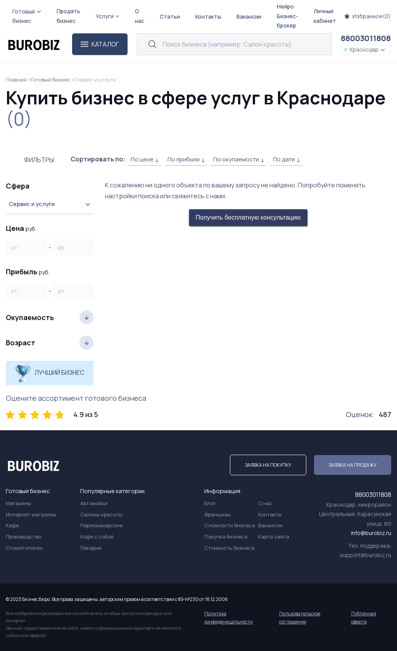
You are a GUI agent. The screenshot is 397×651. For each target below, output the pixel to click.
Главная (16, 79)
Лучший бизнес (50, 373)
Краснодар (364, 49)
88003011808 (366, 38)
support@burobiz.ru (365, 555)
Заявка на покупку (268, 465)
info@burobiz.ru (371, 533)
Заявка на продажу (352, 465)
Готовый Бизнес (51, 79)
